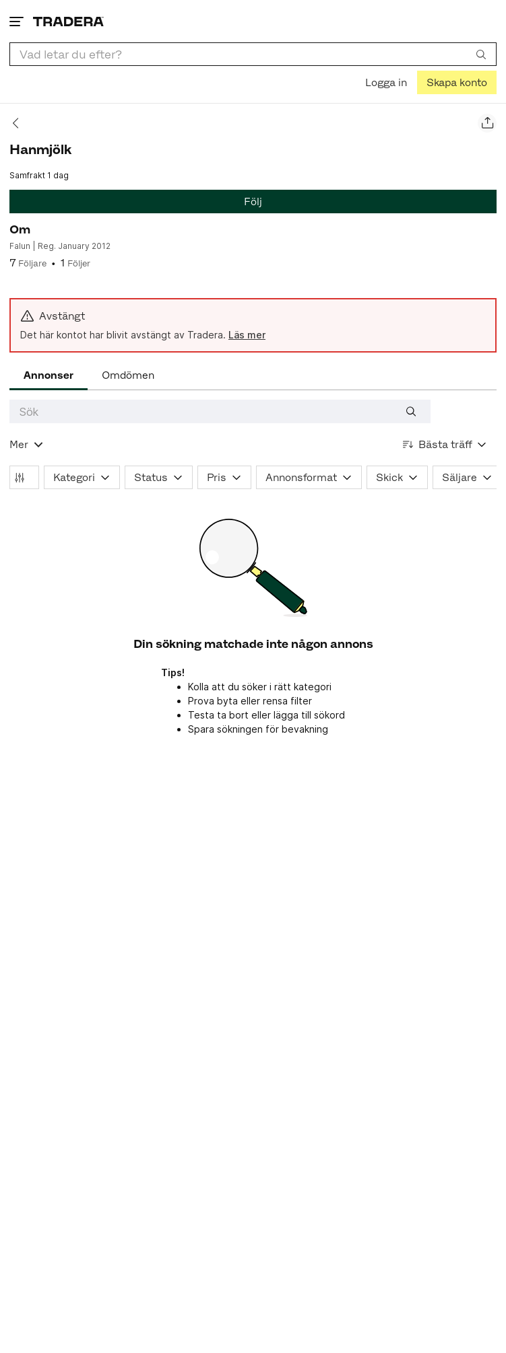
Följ (253, 201)
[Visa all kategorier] (26, 444)
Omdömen (128, 375)
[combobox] (253, 54)
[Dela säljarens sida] (487, 123)
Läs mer (246, 334)
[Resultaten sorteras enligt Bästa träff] (445, 444)
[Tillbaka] (19, 123)
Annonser (48, 375)
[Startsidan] (68, 21)
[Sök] (481, 53)
